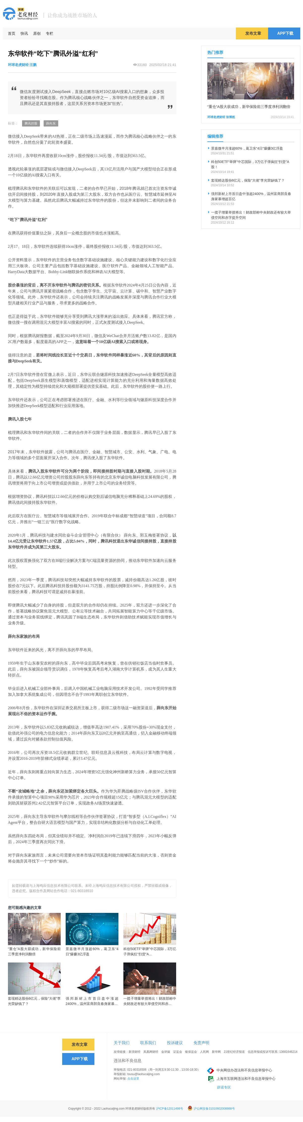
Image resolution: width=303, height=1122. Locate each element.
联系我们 (148, 1043)
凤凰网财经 (150, 1052)
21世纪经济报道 (234, 1052)
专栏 (49, 33)
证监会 (177, 1052)
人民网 (204, 1052)
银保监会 (191, 1052)
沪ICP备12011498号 (169, 1108)
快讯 (24, 33)
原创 (37, 33)
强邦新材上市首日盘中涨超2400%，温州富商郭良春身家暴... (92, 1001)
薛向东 (51, 123)
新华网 (216, 1052)
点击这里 (133, 1078)
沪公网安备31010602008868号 (211, 1108)
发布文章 (253, 33)
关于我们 (122, 1043)
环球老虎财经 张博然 (221, 117)
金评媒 (165, 1052)
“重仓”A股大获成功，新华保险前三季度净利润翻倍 (34, 951)
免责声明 (201, 1043)
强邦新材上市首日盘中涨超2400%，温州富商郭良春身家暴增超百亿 (251, 196)
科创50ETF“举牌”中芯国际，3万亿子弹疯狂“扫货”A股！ (250, 164)
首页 (11, 33)
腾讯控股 (31, 123)
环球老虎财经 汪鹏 (22, 65)
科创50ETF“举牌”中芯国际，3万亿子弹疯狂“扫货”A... (149, 951)
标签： (13, 123)
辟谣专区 (224, 1087)
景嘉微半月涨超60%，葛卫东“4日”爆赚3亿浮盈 (92, 951)
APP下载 (285, 33)
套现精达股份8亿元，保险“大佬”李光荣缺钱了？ (34, 1001)
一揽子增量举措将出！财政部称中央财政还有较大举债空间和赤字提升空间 (251, 215)
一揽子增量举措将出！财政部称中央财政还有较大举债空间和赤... (149, 1001)
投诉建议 (175, 1043)
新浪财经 (134, 1052)
